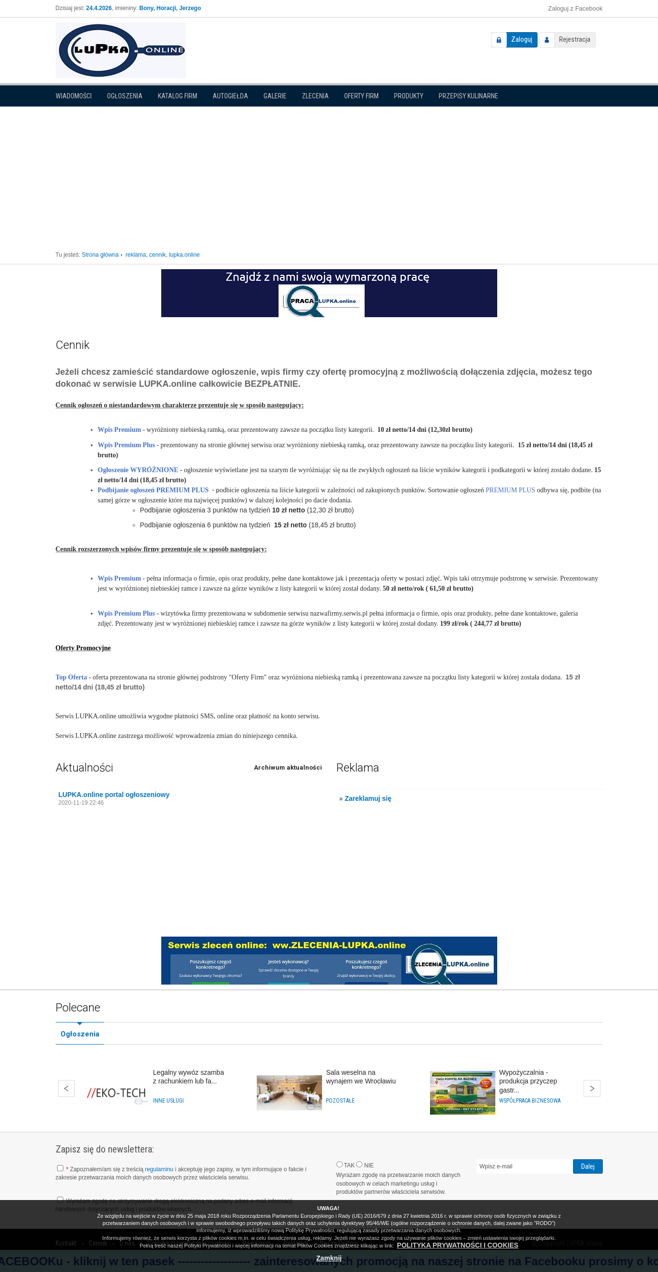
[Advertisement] (329, 174)
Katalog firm (177, 96)
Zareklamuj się (368, 798)
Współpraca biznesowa (530, 1100)
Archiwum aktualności (288, 767)
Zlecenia (315, 96)
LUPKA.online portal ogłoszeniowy (114, 794)
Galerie (275, 96)
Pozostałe (340, 1100)
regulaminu (159, 1169)
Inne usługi (168, 1100)
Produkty (408, 96)
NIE (364, 1165)
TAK (345, 1165)
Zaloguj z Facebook (575, 8)
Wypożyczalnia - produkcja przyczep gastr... (528, 1081)
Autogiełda (230, 96)
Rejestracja (574, 39)
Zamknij (329, 1258)
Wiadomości (74, 96)
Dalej (592, 1088)
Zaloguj (521, 39)
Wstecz (66, 1088)
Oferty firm (361, 96)
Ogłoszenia (125, 96)
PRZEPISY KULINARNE (468, 96)
